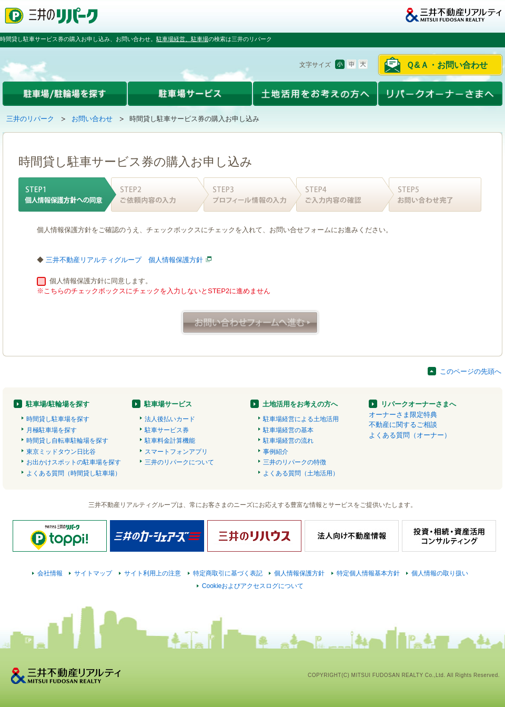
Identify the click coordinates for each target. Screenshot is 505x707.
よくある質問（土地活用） (301, 473)
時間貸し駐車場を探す (57, 419)
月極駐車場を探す (51, 430)
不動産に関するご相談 (403, 425)
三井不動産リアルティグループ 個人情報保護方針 (124, 260)
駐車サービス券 (167, 430)
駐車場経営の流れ (288, 440)
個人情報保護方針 (299, 573)
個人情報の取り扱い (439, 573)
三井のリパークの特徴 (294, 462)
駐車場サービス (168, 404)
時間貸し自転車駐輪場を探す (67, 440)
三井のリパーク (30, 119)
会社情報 (50, 573)
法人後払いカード (170, 419)
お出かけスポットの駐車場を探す (73, 462)
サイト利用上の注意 (152, 573)
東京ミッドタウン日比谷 (61, 451)
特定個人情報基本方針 (368, 573)
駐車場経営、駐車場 (182, 39)
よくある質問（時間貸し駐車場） (73, 473)
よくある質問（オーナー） (410, 435)
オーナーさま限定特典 (403, 415)
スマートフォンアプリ (176, 451)
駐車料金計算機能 (170, 440)
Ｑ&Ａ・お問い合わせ (447, 65)
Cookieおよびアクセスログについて (253, 586)
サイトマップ (93, 573)
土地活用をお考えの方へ (300, 404)
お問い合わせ (92, 119)
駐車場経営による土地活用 (301, 419)
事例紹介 (275, 451)
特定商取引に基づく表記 (227, 573)
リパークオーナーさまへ (418, 404)
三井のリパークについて (179, 462)
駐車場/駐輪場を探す (57, 404)
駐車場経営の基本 (288, 430)
